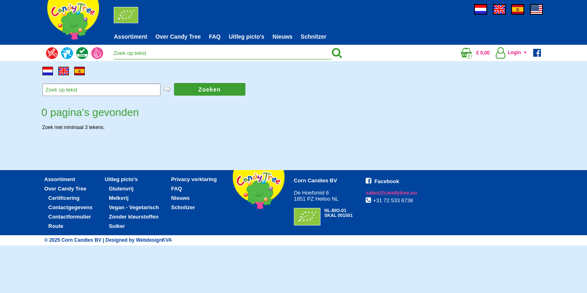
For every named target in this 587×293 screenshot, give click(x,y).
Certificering (64, 198)
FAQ (215, 36)
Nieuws (283, 36)
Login (510, 53)
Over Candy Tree (178, 36)
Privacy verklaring (194, 179)
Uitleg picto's (246, 36)
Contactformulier (70, 217)
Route (56, 226)
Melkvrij (118, 198)
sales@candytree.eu (391, 193)
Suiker (117, 226)
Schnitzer (314, 36)
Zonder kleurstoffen (134, 217)
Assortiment (131, 36)
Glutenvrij (121, 189)
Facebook (387, 181)
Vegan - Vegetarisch (134, 207)
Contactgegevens (71, 207)
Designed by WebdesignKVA (139, 240)
